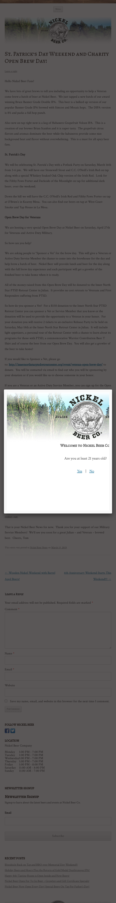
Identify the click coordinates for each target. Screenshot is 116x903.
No (91, 471)
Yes (79, 471)
